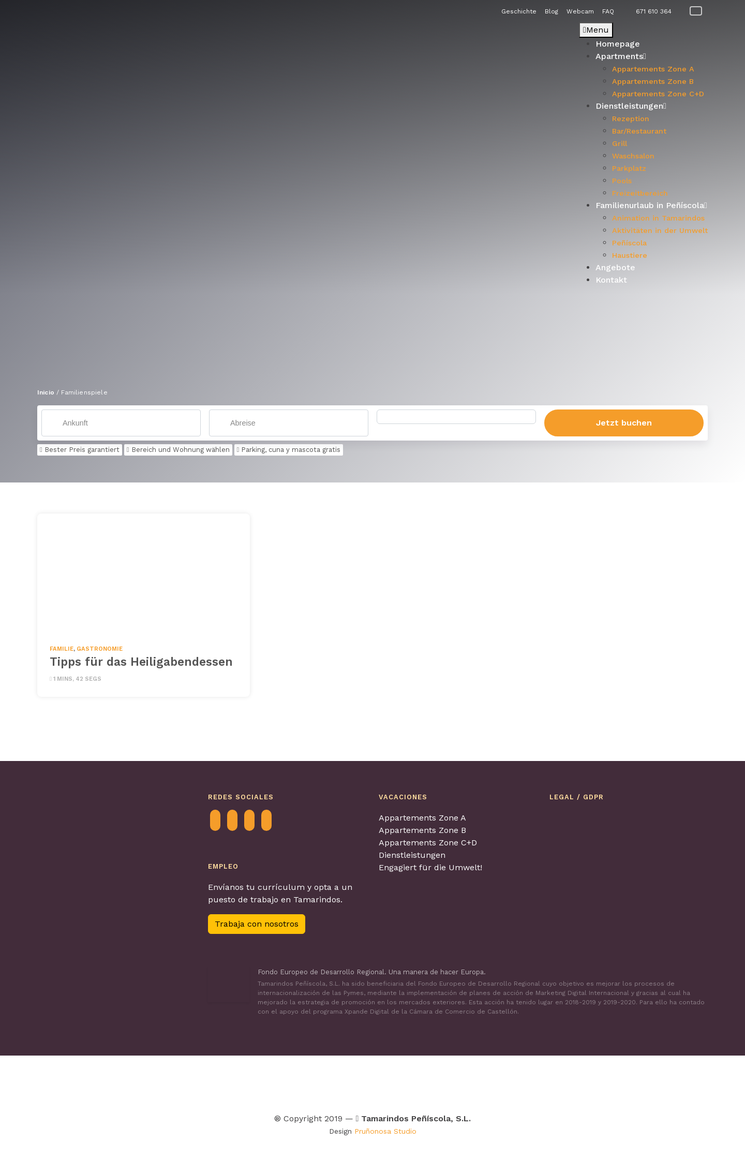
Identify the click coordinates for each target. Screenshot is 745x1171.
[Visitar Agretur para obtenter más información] (157, 1082)
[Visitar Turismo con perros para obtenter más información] (417, 1082)
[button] (45, 158)
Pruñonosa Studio (385, 1132)
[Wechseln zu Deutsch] (695, 11)
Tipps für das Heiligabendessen (141, 662)
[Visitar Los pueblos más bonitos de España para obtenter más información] (477, 1082)
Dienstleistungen (412, 855)
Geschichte (519, 11)
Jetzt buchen (624, 423)
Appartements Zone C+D (428, 843)
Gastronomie (100, 649)
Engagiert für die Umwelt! (430, 868)
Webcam (580, 11)
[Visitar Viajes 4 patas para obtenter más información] (371, 1082)
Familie (61, 649)
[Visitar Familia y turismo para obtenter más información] (603, 1082)
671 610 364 (654, 11)
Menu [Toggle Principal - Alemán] (596, 30)
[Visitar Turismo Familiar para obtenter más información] (261, 1082)
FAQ (608, 11)
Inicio (45, 392)
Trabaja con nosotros (257, 925)
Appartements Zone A (422, 818)
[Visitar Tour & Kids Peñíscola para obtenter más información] (318, 1082)
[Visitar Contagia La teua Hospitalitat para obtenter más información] (223, 1082)
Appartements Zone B (422, 831)
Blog (551, 11)
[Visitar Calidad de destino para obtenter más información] (538, 1082)
